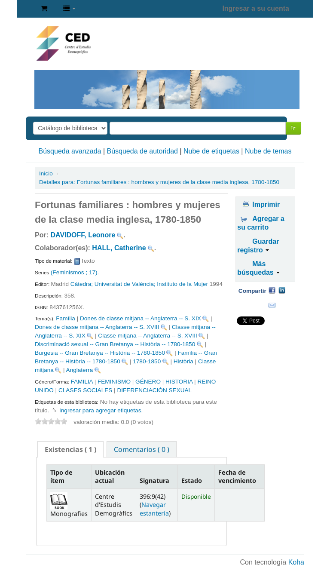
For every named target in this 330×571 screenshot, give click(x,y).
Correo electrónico (272, 305)
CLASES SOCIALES (85, 390)
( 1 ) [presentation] (70, 449)
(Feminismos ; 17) (74, 272)
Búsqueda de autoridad (142, 151)
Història (183, 361)
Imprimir (266, 204)
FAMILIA (81, 381)
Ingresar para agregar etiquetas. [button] (101, 410)
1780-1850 (147, 361)
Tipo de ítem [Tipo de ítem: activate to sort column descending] (61, 476)
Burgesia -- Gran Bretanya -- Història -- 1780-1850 (100, 353)
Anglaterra (79, 370)
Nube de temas (268, 151)
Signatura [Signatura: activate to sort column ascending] (154, 480)
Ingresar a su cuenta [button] (255, 8)
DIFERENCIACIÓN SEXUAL (154, 390)
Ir (293, 128)
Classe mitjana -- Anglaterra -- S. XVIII (147, 335)
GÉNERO (148, 381)
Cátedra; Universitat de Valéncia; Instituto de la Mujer (139, 284)
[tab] (70, 449)
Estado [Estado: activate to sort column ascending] (191, 480)
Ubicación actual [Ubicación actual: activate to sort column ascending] (110, 476)
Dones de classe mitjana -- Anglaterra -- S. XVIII (97, 327)
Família (65, 318)
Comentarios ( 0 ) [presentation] (141, 449)
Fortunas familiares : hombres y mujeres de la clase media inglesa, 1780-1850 (159, 182)
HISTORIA (178, 381)
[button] (44, 8)
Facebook (272, 290)
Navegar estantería (154, 508)
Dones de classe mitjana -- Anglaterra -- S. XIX (140, 318)
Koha (296, 562)
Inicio (46, 173)
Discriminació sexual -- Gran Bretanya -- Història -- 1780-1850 (115, 344)
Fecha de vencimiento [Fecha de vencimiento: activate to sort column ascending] (237, 476)
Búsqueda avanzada (70, 151)
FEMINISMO (114, 381)
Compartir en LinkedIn (282, 290)
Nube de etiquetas (211, 151)
